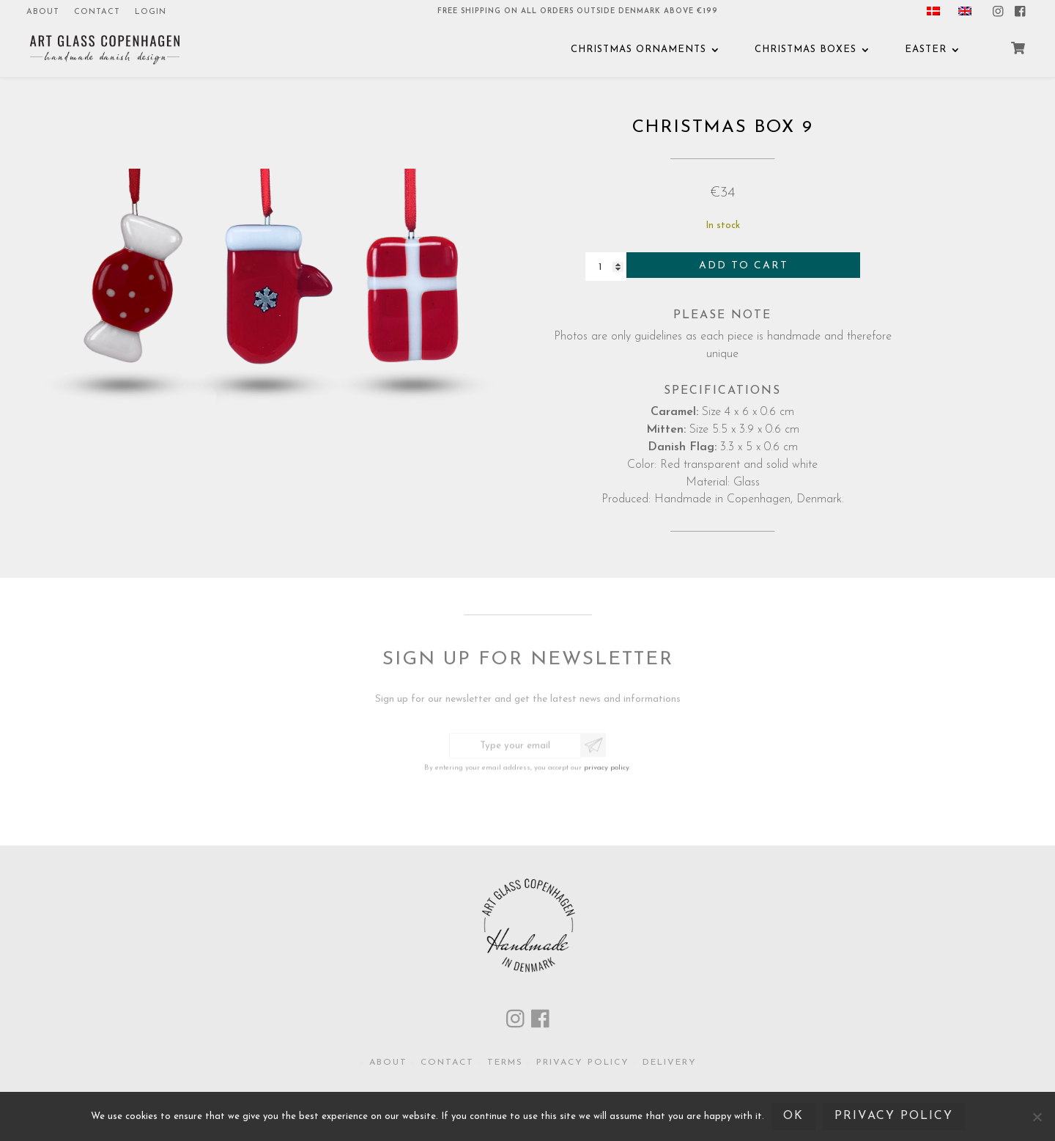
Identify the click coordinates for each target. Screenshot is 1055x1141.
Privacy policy (582, 1062)
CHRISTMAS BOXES (805, 49)
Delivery (670, 1062)
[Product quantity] (606, 267)
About (42, 12)
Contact (97, 12)
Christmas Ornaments (638, 49)
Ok (793, 1116)
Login (150, 12)
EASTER (926, 49)
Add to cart (743, 265)
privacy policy (606, 764)
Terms (505, 1062)
